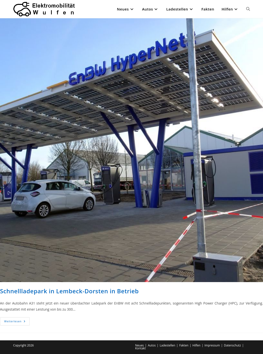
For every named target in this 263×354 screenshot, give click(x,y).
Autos (152, 345)
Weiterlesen (17, 322)
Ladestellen (167, 345)
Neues (139, 345)
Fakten (183, 345)
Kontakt (140, 348)
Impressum (212, 345)
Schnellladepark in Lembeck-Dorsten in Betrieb (69, 291)
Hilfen (197, 345)
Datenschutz (232, 345)
